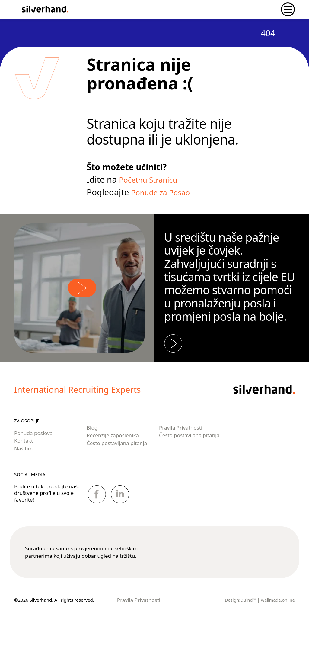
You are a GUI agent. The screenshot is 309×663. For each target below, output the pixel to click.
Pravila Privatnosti (180, 461)
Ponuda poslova (33, 466)
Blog (92, 461)
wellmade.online (277, 634)
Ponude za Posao (165, 192)
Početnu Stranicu (152, 179)
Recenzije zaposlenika (113, 469)
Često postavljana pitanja (117, 476)
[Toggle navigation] (288, 9)
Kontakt (23, 474)
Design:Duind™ (239, 634)
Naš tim (23, 482)
